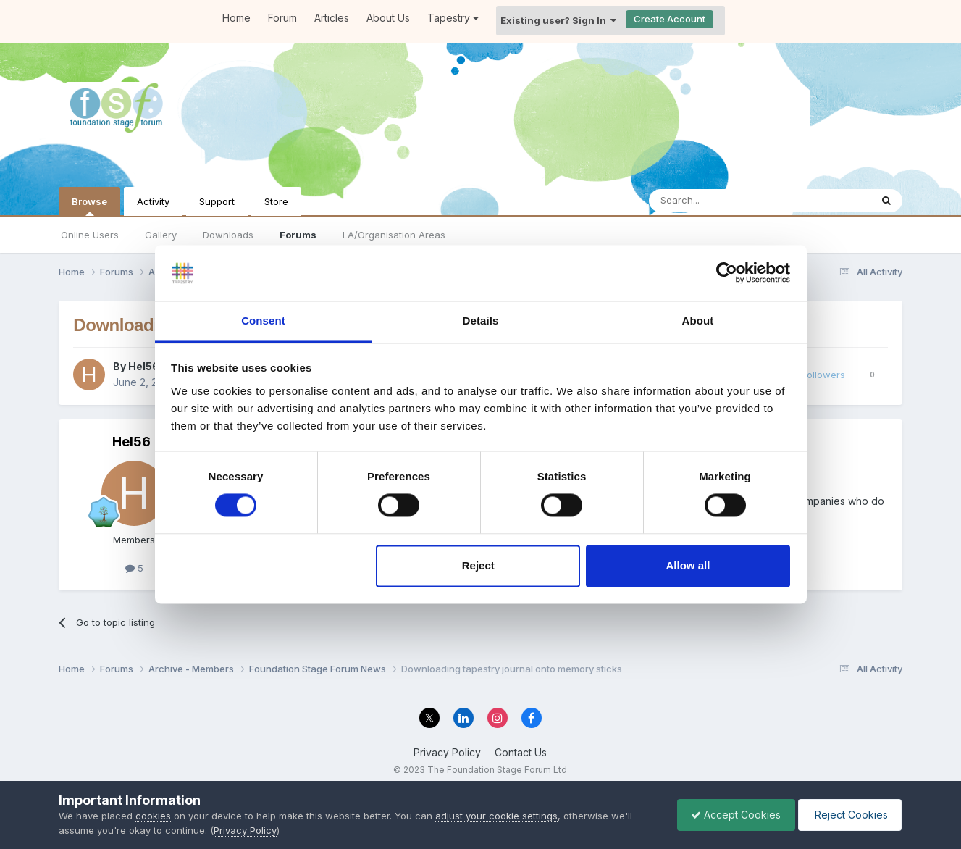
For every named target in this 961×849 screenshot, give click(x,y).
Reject (478, 565)
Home (236, 18)
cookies (153, 815)
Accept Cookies (732, 814)
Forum (282, 18)
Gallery (161, 235)
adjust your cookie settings (496, 815)
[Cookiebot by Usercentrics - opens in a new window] (726, 273)
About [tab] (698, 320)
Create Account (669, 19)
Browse (89, 206)
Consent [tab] (263, 320)
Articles (331, 18)
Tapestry (453, 18)
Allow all (688, 565)
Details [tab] (481, 320)
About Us (388, 18)
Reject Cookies (848, 814)
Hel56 (143, 366)
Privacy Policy (447, 752)
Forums (298, 235)
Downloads (228, 235)
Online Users (90, 235)
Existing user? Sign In (558, 20)
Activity (153, 201)
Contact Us (521, 752)
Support (217, 201)
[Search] (723, 200)
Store (276, 201)
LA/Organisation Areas (394, 235)
